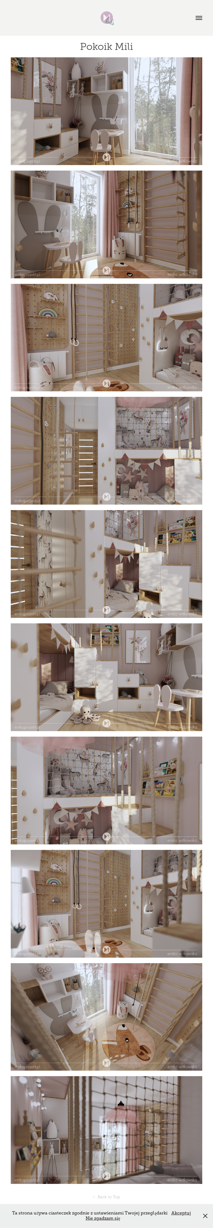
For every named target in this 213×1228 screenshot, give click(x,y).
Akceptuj (181, 1213)
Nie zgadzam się (103, 1218)
